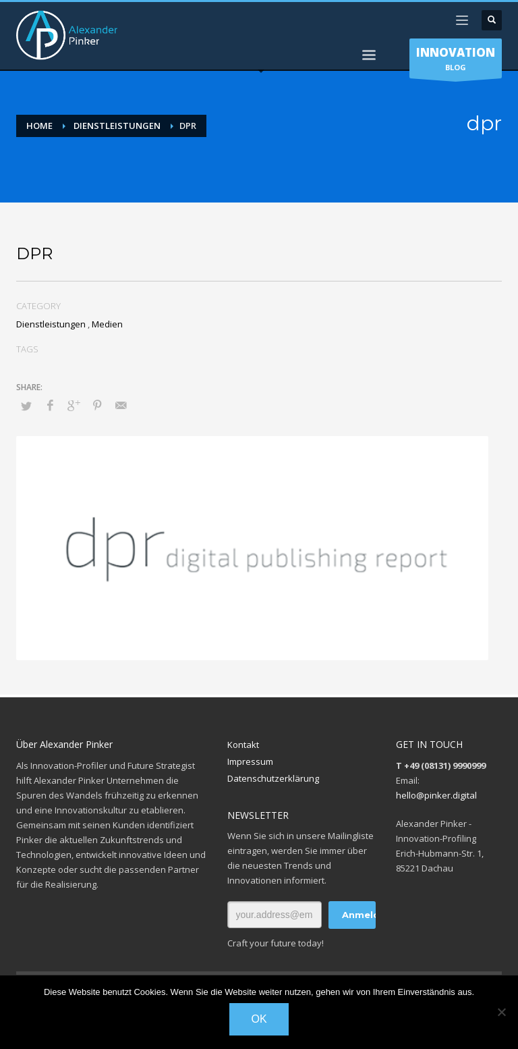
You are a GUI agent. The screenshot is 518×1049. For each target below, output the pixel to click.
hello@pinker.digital (436, 795)
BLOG (455, 61)
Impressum (250, 761)
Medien (107, 324)
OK (258, 1019)
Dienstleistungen (51, 324)
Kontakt (243, 744)
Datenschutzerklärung (273, 778)
